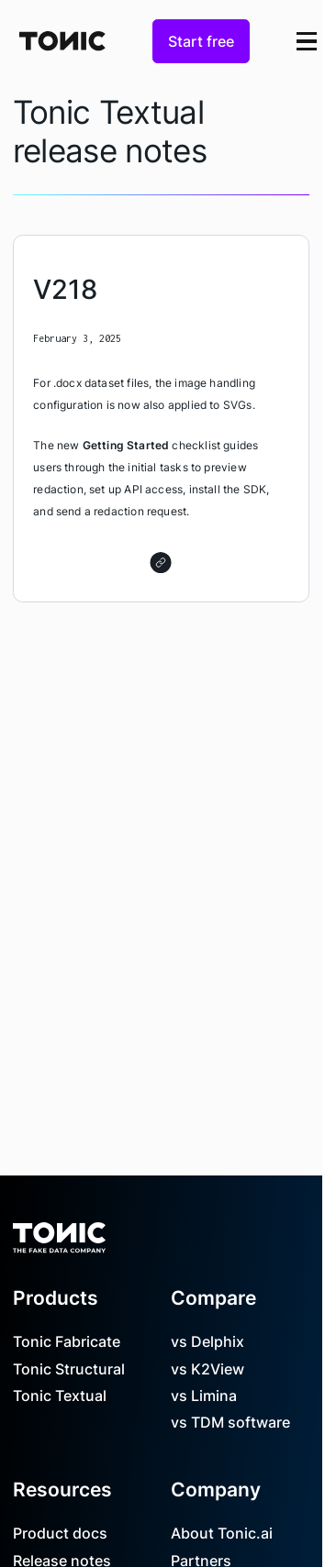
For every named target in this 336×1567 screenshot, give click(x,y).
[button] (306, 40)
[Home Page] (62, 40)
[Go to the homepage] (59, 1231)
